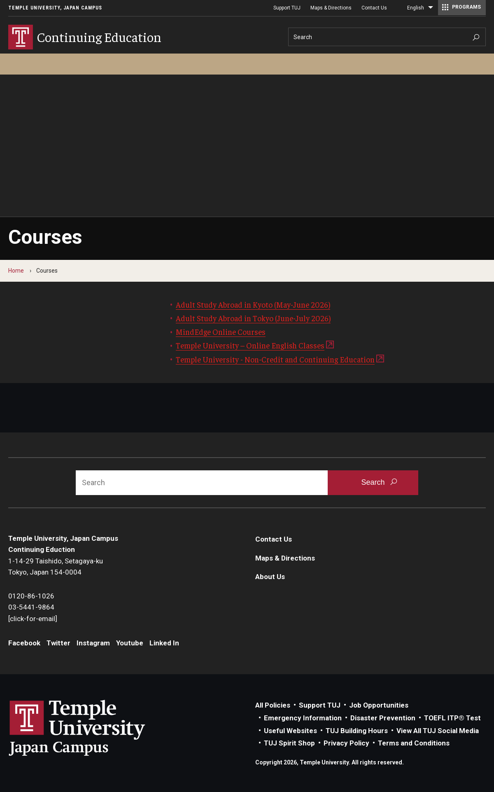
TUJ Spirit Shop (289, 743)
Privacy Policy (346, 743)
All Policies (272, 705)
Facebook (24, 643)
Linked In (164, 643)
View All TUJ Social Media (437, 731)
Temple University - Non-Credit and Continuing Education (275, 359)
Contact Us (374, 8)
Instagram (93, 643)
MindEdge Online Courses (221, 331)
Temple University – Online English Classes (250, 345)
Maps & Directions (331, 8)
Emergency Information (303, 718)
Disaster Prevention (382, 718)
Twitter (58, 643)
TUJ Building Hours (357, 731)
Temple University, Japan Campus (55, 8)
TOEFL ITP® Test (452, 718)
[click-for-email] (32, 618)
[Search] (387, 37)
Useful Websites (290, 731)
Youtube (129, 643)
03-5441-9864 (31, 607)
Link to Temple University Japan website (90, 728)
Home (16, 270)
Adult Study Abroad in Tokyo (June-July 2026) (253, 318)
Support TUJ (287, 8)
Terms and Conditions (414, 743)
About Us (270, 576)
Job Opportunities (378, 705)
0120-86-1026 (31, 596)
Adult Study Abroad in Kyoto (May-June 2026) (253, 304)
